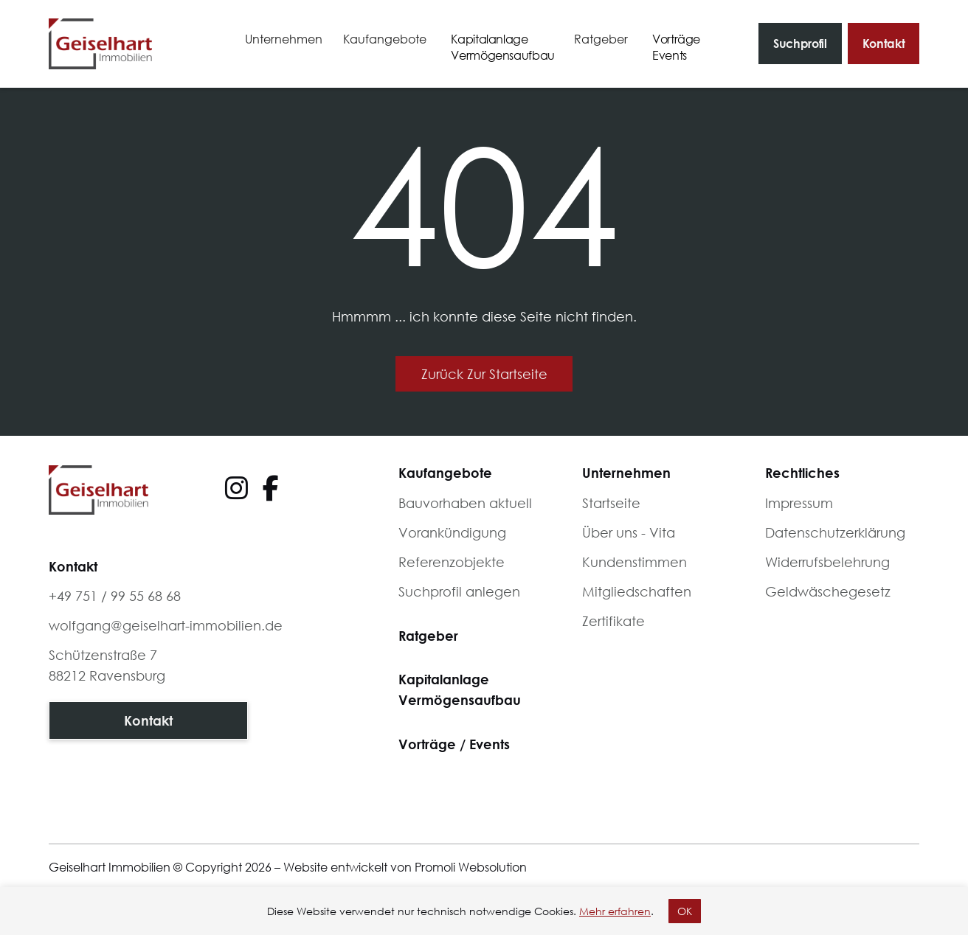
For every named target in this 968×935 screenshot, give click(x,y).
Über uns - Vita (628, 532)
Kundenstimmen (634, 562)
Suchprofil (800, 43)
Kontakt (883, 43)
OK (684, 911)
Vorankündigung (452, 532)
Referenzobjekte (451, 562)
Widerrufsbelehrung (827, 562)
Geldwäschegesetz (828, 591)
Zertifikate (613, 621)
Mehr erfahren (615, 911)
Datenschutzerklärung (835, 532)
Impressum (799, 503)
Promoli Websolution (471, 867)
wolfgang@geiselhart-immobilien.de (166, 625)
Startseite (611, 503)
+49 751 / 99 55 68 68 (115, 596)
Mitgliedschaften (636, 591)
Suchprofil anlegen (459, 591)
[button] (284, 39)
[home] (100, 43)
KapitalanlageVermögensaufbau (459, 689)
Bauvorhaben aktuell (465, 503)
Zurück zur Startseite (484, 374)
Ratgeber (428, 636)
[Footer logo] (98, 489)
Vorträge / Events (454, 744)
